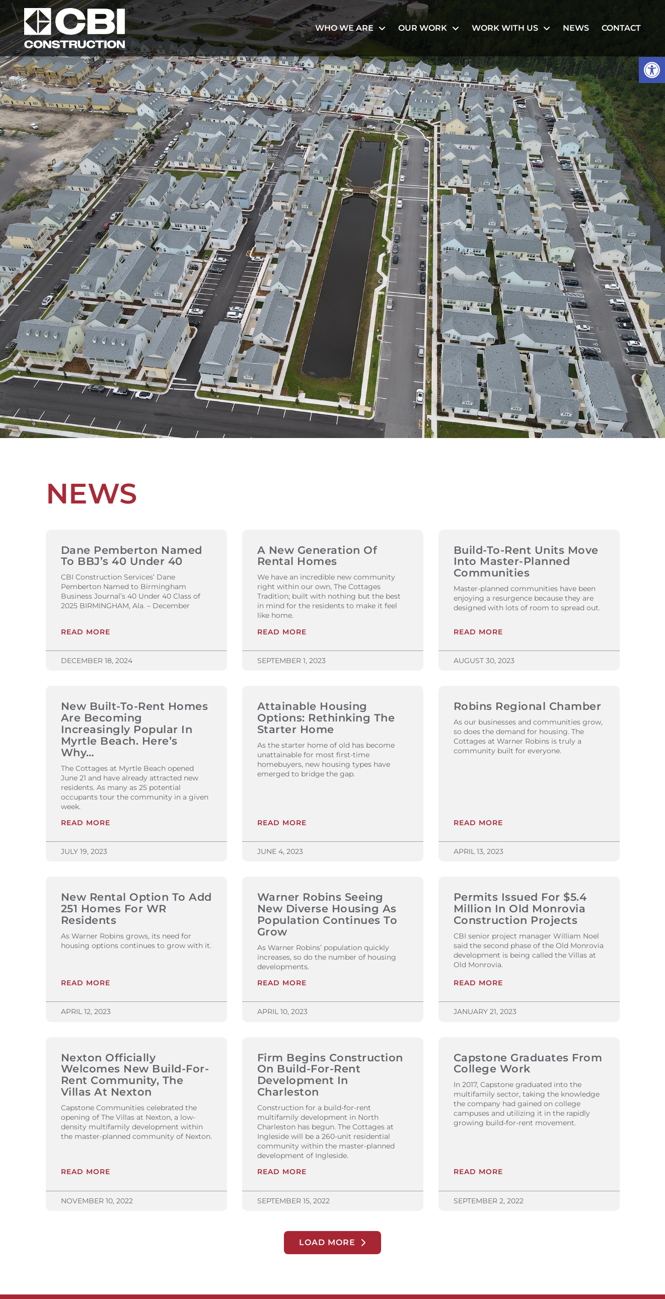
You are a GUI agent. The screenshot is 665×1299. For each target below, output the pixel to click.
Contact (621, 28)
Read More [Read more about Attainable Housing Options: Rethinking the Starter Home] (282, 824)
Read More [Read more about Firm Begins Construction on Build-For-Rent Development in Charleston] (282, 1174)
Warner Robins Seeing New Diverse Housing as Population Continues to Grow (327, 915)
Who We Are (350, 28)
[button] (652, 70)
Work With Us (511, 28)
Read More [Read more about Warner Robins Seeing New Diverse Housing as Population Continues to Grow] (282, 984)
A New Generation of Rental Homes (317, 556)
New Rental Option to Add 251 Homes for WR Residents (136, 909)
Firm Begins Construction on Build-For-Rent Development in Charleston (330, 1076)
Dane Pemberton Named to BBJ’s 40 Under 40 (131, 556)
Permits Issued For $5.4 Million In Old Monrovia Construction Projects (520, 909)
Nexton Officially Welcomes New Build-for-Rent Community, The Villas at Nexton (135, 1076)
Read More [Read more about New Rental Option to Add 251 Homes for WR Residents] (85, 984)
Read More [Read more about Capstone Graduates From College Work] (478, 1174)
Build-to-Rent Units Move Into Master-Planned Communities (526, 562)
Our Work (428, 28)
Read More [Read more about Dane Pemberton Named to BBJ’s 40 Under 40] (85, 632)
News (576, 28)
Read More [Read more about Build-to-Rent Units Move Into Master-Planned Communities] (478, 632)
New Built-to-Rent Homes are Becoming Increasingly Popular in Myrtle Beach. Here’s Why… (134, 729)
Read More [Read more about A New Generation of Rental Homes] (282, 632)
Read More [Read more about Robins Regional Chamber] (478, 824)
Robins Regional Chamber (528, 706)
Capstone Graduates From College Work (528, 1065)
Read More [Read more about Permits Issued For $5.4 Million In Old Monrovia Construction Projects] (478, 984)
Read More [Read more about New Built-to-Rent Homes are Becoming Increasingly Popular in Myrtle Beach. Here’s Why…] (85, 824)
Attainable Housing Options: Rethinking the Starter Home (326, 718)
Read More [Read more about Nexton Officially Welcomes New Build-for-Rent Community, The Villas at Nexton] (85, 1174)
